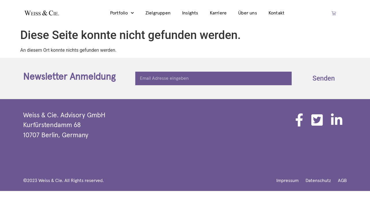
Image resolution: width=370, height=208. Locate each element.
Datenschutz (318, 180)
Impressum (287, 180)
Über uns (247, 13)
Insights (190, 13)
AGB (342, 180)
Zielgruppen (158, 13)
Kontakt (276, 13)
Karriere (218, 13)
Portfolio (122, 12)
